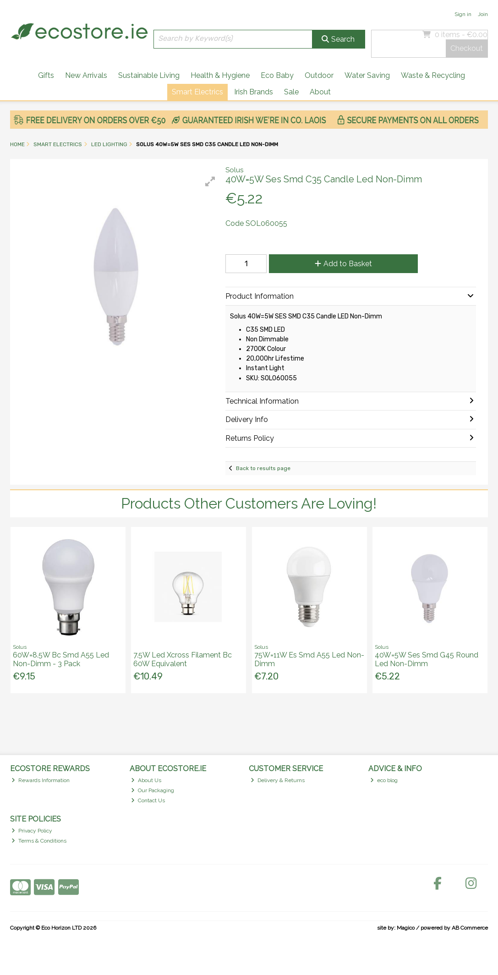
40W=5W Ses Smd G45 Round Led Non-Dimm (426, 659)
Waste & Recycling (433, 75)
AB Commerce (470, 928)
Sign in (462, 14)
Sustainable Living (149, 75)
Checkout (466, 48)
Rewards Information (40, 780)
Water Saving (367, 75)
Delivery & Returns (278, 780)
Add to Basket (343, 263)
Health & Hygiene (220, 75)
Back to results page (263, 468)
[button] (210, 181)
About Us (146, 780)
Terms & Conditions (38, 841)
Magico (406, 928)
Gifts (46, 75)
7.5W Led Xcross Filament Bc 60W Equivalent (182, 659)
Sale (291, 92)
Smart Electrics (197, 92)
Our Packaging (152, 790)
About (320, 92)
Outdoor (319, 75)
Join (483, 14)
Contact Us (148, 800)
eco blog (384, 780)
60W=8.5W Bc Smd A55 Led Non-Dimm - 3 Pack (61, 659)
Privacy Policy (31, 830)
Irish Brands (253, 92)
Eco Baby (277, 75)
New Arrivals (86, 75)
